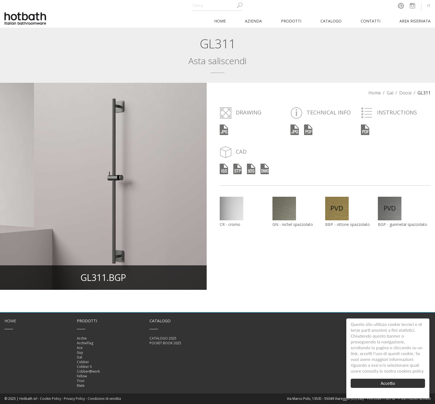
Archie (82, 338)
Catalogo (331, 21)
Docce (405, 93)
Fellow (82, 376)
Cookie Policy (50, 398)
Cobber (83, 362)
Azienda (253, 21)
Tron (80, 380)
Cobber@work (88, 371)
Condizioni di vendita (104, 398)
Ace (80, 347)
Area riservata (415, 21)
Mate (81, 385)
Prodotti (291, 21)
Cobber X (84, 366)
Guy (80, 352)
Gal (390, 93)
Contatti (370, 21)
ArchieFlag (85, 343)
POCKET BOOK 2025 (165, 343)
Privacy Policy (74, 398)
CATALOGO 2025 (163, 338)
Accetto (388, 383)
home (220, 21)
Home (374, 93)
